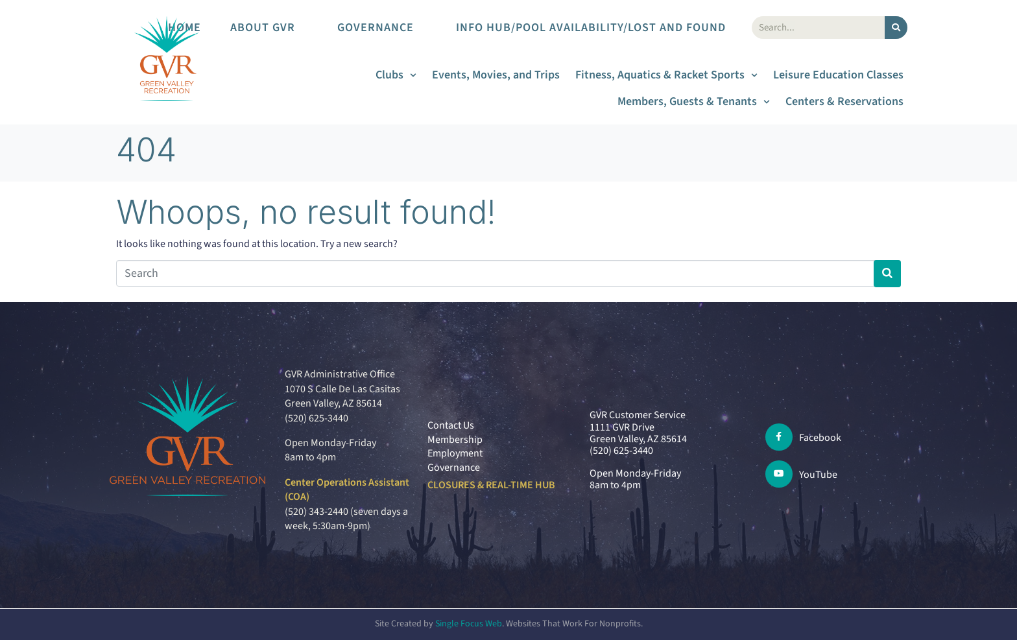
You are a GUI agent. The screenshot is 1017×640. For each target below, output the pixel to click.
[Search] (896, 27)
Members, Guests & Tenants (693, 101)
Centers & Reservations (844, 101)
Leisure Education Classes (838, 75)
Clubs (396, 75)
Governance (382, 27)
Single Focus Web (468, 623)
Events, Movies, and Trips (496, 75)
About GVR (269, 27)
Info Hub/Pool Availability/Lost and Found (597, 27)
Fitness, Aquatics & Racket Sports (666, 75)
